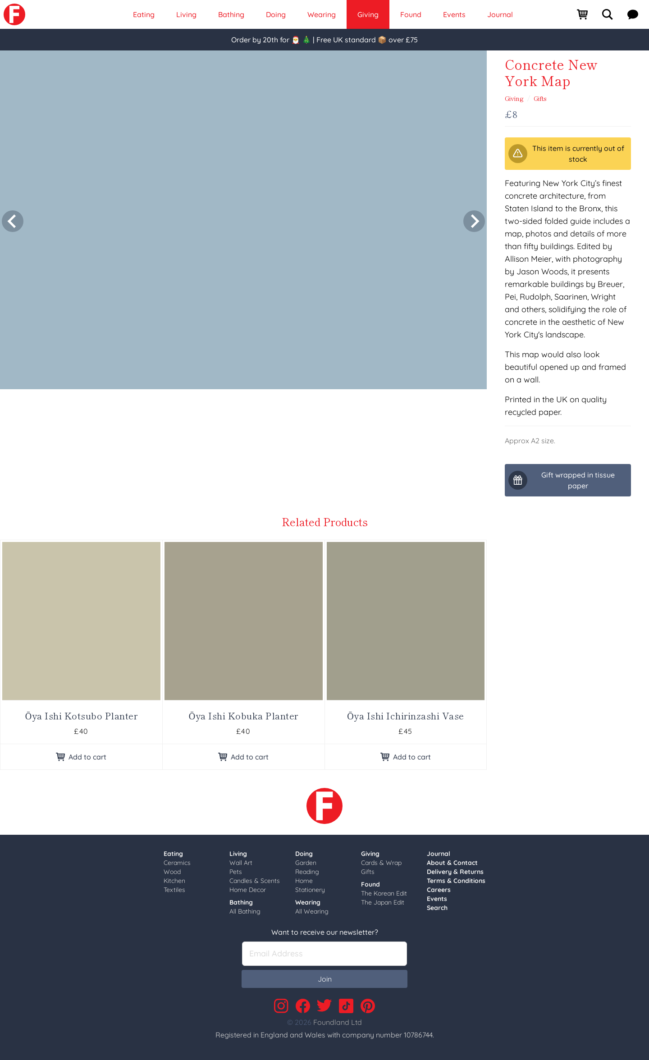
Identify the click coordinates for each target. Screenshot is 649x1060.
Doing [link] (276, 14)
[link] (14, 14)
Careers (439, 890)
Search (437, 908)
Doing (304, 854)
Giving (514, 98)
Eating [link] (144, 14)
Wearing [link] (321, 14)
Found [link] (410, 14)
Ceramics (177, 863)
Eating (173, 854)
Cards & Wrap (381, 863)
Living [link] (186, 14)
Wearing (307, 902)
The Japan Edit (382, 902)
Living (238, 854)
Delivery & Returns (455, 872)
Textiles (174, 890)
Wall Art (240, 863)
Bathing (241, 902)
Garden (305, 863)
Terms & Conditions (456, 881)
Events (437, 899)
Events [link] (454, 14)
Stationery (310, 890)
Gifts (540, 98)
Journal (438, 854)
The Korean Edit (384, 893)
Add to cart (81, 756)
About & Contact (452, 863)
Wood (172, 872)
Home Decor (247, 890)
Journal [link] (500, 14)
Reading (307, 872)
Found (370, 884)
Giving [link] (368, 14)
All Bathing (245, 911)
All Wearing (312, 911)
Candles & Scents (254, 881)
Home (304, 881)
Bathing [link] (231, 14)
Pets (235, 872)
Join (325, 978)
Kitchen (174, 881)
